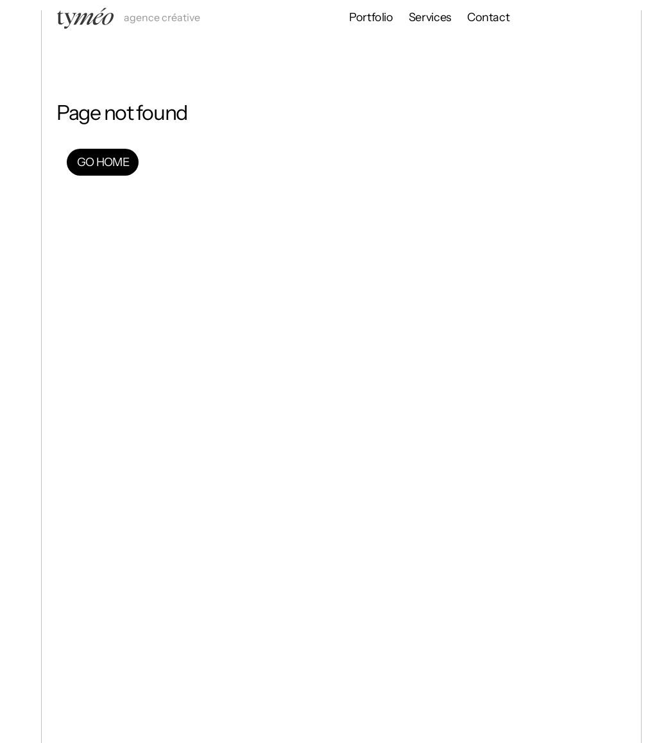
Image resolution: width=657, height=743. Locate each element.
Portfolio (371, 17)
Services (430, 17)
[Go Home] (20, 133)
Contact (488, 17)
